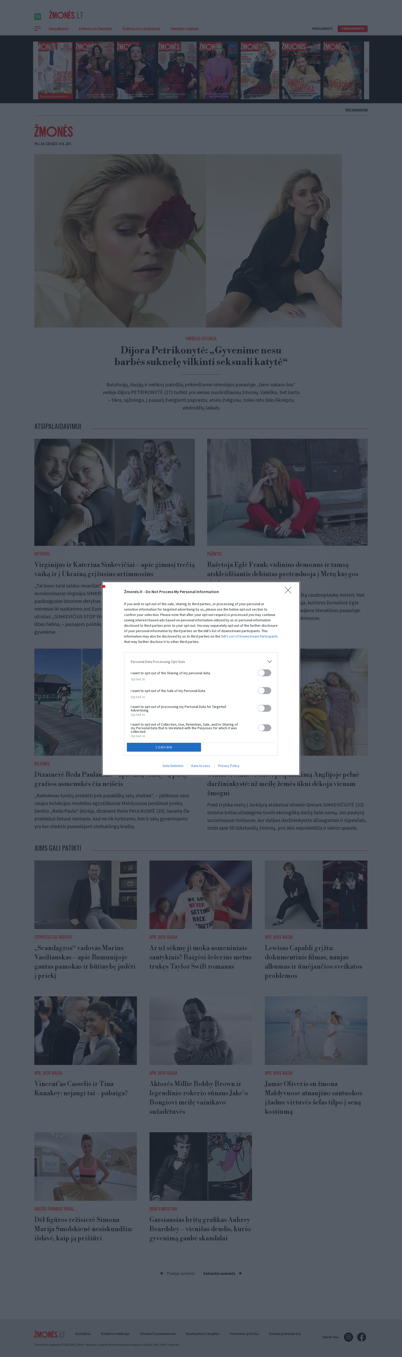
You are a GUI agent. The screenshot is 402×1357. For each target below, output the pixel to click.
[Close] (290, 592)
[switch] (264, 672)
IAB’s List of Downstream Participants (249, 636)
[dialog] (201, 678)
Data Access (200, 765)
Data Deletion (173, 765)
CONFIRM (164, 747)
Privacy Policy (228, 765)
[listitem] (201, 661)
